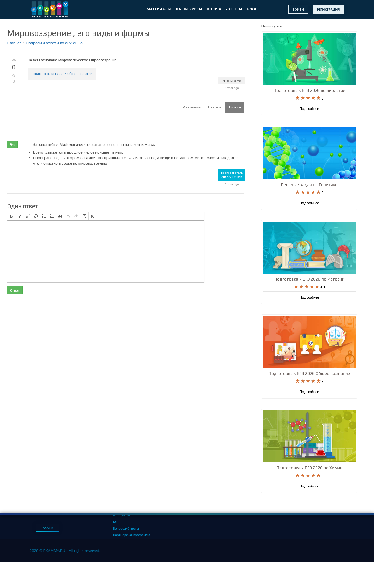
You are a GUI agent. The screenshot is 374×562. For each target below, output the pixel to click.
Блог (252, 9)
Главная (14, 43)
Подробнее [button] (309, 109)
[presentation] (11, 216)
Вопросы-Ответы (224, 9)
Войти (298, 9)
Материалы (159, 9)
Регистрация (328, 9)
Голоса (235, 107)
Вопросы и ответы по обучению (54, 43)
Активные (192, 107)
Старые (214, 107)
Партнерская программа (131, 535)
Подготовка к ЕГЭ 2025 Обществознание (62, 74)
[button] (11, 216)
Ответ (15, 290)
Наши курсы (189, 9)
